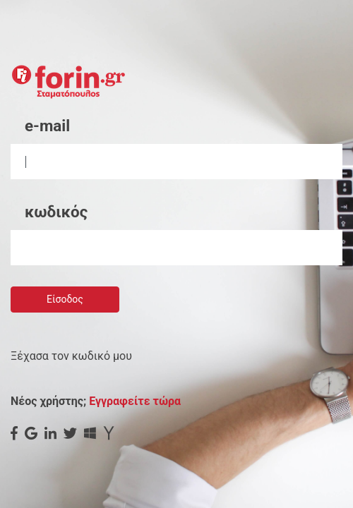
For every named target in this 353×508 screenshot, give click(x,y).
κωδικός (56, 211)
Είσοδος (65, 299)
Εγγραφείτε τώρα (135, 401)
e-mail (47, 125)
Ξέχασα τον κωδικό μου (71, 356)
